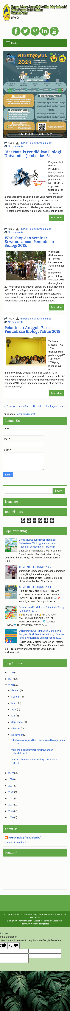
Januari (15, 690)
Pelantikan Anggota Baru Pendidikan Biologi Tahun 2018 (32, 329)
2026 (11, 817)
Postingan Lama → (56, 406)
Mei (13, 715)
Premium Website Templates (35, 923)
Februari (15, 696)
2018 (11, 685)
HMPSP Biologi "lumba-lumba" (36, 143)
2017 (11, 678)
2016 (11, 672)
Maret (14, 703)
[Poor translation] (14, 945)
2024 (11, 804)
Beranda (37, 406)
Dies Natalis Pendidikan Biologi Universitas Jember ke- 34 (32, 154)
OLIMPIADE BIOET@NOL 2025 (35, 567)
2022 (11, 792)
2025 (11, 811)
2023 (11, 798)
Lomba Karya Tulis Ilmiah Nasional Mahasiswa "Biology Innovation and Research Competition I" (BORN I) (38, 543)
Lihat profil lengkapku (16, 842)
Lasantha (57, 920)
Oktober (15, 728)
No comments (15, 146)
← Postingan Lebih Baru (16, 406)
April (13, 709)
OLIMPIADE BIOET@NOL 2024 (35, 587)
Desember (17, 734)
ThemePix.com (24, 920)
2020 (11, 779)
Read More (56, 217)
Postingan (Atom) (25, 414)
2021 (11, 785)
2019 (11, 772)
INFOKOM (35, 917)
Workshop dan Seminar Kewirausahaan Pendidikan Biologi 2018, (29, 242)
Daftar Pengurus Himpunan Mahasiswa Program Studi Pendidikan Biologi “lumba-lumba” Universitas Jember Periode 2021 (41, 634)
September (17, 722)
